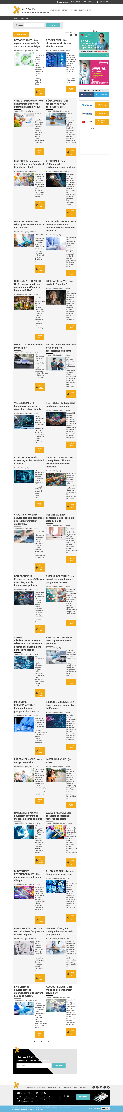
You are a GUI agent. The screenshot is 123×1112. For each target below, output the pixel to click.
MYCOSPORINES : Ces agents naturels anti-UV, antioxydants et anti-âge (27, 43)
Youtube (108, 1087)
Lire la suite (41, 92)
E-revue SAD (75, 2)
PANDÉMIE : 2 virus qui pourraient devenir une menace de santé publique (28, 815)
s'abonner (83, 1097)
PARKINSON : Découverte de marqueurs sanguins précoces (59, 640)
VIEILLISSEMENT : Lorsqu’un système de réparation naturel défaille (28, 406)
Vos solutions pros (102, 122)
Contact (83, 1087)
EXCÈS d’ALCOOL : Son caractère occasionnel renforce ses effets (58, 815)
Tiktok (104, 1087)
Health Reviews (67, 10)
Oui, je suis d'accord (93, 1108)
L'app (84, 2)
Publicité (67, 1087)
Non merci (105, 1108)
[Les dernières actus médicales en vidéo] (94, 154)
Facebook (93, 1087)
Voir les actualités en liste (71, 35)
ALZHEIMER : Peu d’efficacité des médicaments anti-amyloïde (61, 164)
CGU (75, 1087)
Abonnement (79, 10)
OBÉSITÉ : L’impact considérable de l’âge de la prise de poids (60, 517)
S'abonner (59, 1066)
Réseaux (88, 10)
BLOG (93, 10)
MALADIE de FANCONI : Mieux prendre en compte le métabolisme (29, 224)
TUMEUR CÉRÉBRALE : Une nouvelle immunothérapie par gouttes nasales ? (60, 579)
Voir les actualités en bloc (76, 35)
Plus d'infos (38, 1109)
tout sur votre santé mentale (101, 105)
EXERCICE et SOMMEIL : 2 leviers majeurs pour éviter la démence (60, 705)
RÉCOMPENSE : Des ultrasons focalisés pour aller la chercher (59, 43)
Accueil (16, 18)
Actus (52, 10)
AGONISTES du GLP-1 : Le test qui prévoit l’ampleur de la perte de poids (29, 931)
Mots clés (19, 25)
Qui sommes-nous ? (54, 1087)
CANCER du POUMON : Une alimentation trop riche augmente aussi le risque (28, 103)
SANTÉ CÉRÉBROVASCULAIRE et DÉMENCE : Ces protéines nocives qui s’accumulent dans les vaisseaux (28, 643)
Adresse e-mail (22, 1062)
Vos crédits (102, 113)
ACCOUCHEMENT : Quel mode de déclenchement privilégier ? (59, 989)
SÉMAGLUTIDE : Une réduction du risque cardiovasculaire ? (57, 103)
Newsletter (40, 1087)
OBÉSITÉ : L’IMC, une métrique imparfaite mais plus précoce (59, 931)
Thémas (91, 2)
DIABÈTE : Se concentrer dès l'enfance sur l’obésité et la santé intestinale (29, 164)
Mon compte (103, 2)
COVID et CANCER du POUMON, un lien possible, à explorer (29, 460)
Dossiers (58, 10)
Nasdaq (101, 9)
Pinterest (101, 1087)
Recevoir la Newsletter (94, 90)
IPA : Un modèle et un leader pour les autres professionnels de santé (61, 347)
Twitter (97, 1087)
